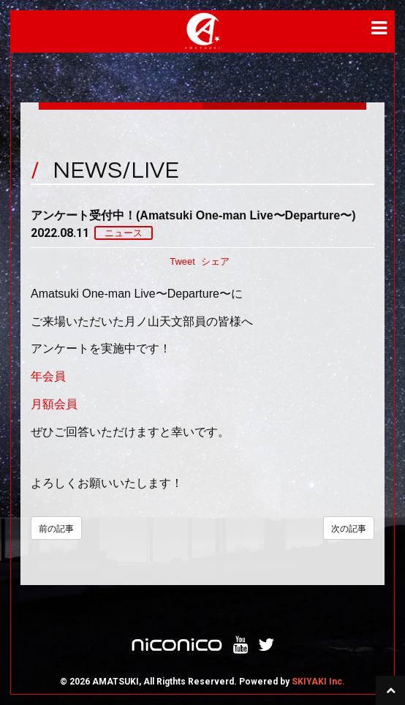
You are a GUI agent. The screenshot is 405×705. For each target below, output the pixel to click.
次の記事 (348, 529)
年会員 (48, 376)
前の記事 (56, 529)
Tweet (182, 261)
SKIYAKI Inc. (318, 681)
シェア (215, 261)
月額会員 (54, 404)
